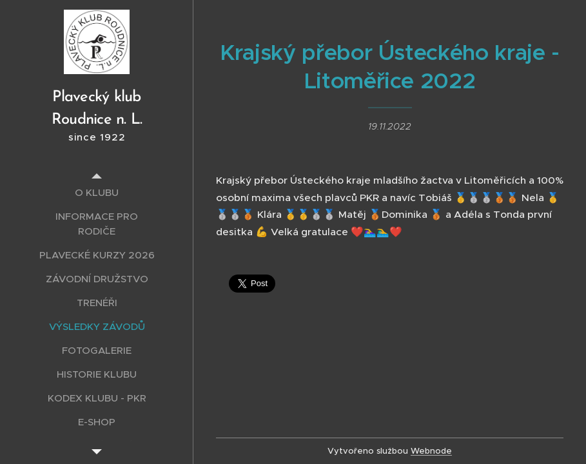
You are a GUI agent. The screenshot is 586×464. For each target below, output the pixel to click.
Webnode (431, 450)
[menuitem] (97, 192)
